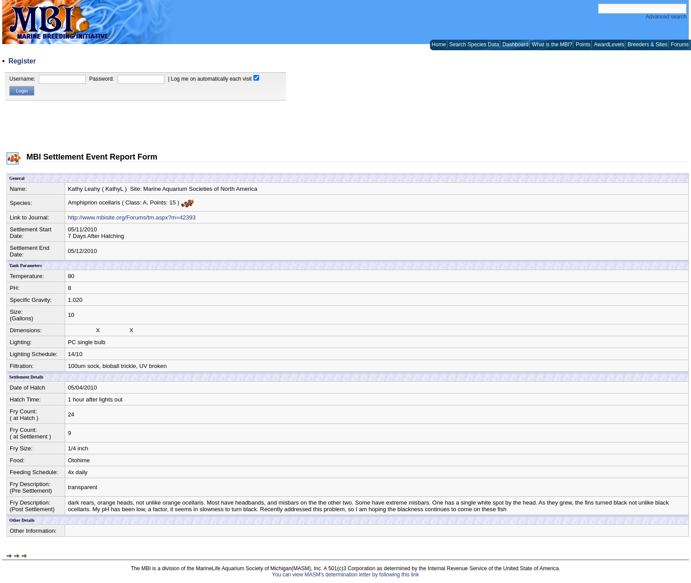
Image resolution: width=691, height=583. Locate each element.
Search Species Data (474, 44)
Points (583, 44)
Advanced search (666, 17)
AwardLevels (609, 44)
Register (22, 61)
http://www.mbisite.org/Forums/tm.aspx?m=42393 (132, 217)
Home (439, 44)
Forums (680, 44)
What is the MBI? (552, 44)
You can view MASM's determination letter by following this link (345, 575)
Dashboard (515, 44)
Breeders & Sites (647, 44)
